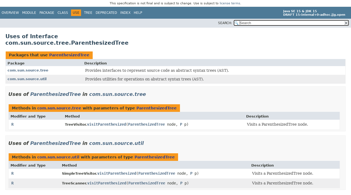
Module (29, 13)
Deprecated (106, 13)
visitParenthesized (106, 124)
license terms (230, 3)
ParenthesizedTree (69, 55)
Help (138, 13)
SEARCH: (225, 23)
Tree (88, 13)
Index (125, 13)
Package (46, 13)
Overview (10, 13)
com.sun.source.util (27, 79)
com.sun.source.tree (28, 70)
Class (63, 13)
